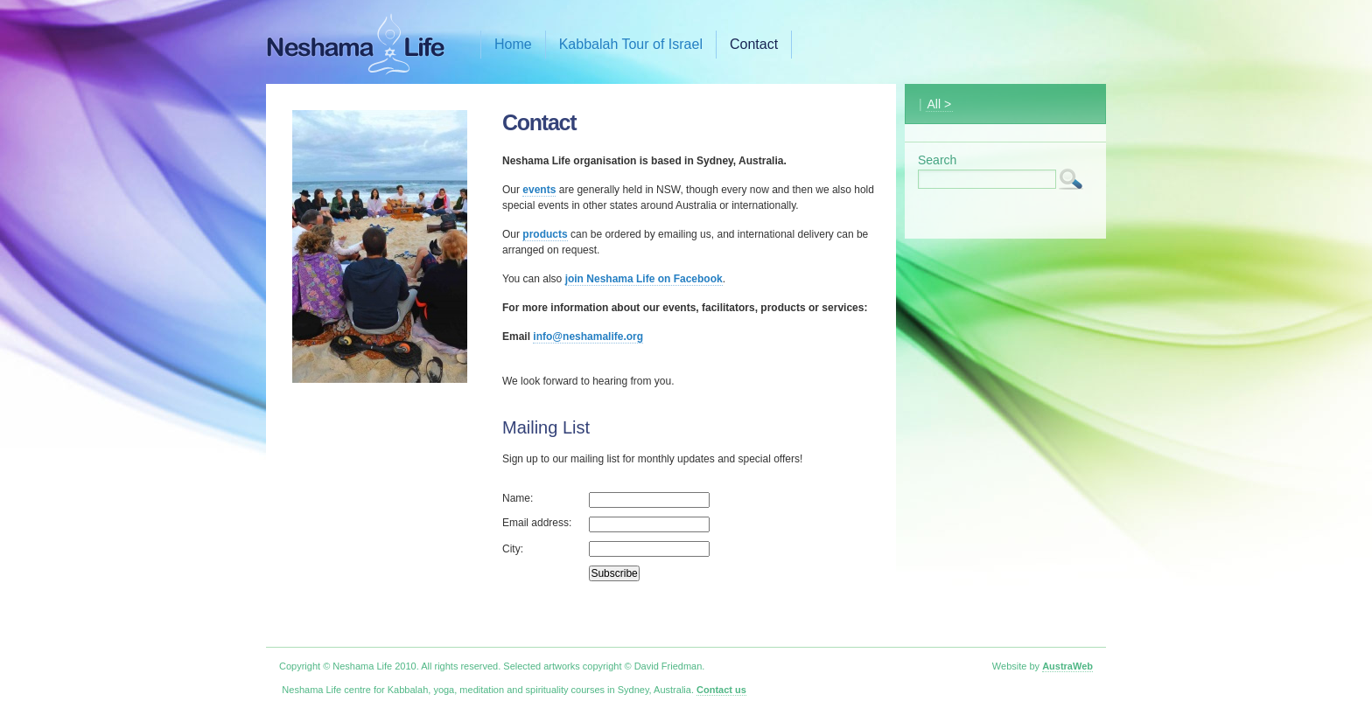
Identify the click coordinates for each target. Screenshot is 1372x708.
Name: (517, 498)
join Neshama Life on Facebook (644, 279)
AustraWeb (1067, 666)
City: (512, 549)
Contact (754, 44)
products (544, 234)
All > (940, 104)
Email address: (536, 523)
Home (513, 44)
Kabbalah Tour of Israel (631, 44)
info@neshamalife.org (588, 336)
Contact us (721, 689)
